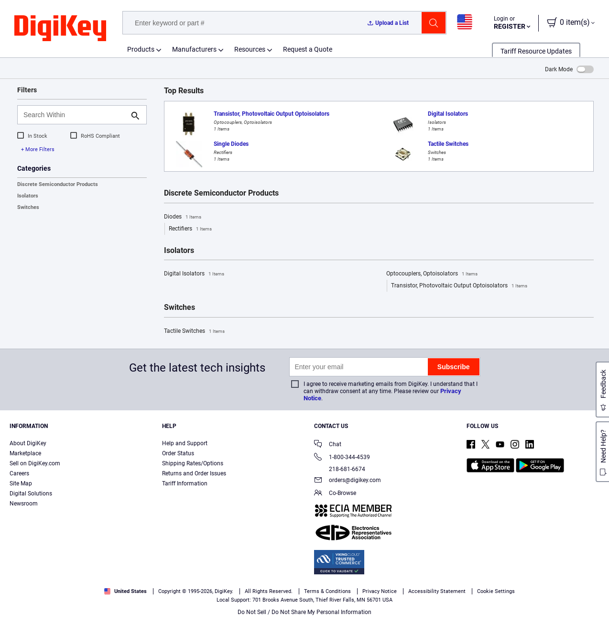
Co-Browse (335, 493)
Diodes (182, 217)
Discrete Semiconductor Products (57, 184)
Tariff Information (184, 483)
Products (140, 49)
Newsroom (24, 503)
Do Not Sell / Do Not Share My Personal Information (304, 612)
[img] (60, 28)
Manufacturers (194, 49)
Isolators (27, 195)
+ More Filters (37, 149)
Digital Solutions (31, 493)
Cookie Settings (496, 591)
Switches (28, 207)
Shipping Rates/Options (192, 463)
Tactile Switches (194, 331)
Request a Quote (307, 49)
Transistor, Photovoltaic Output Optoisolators (459, 286)
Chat (327, 445)
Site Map (21, 483)
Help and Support (184, 443)
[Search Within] (74, 115)
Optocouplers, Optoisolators (432, 274)
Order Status (178, 453)
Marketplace (25, 453)
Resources (249, 49)
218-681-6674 (339, 469)
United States (125, 591)
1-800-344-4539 (342, 457)
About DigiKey (28, 443)
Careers (19, 473)
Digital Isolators (194, 274)
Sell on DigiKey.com (35, 463)
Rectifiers (190, 229)
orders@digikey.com (347, 480)
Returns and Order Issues (194, 473)
